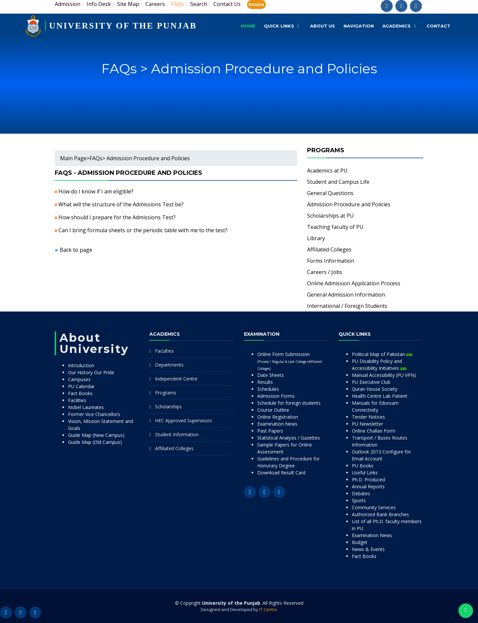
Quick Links (279, 26)
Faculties (164, 351)
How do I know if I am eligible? (95, 191)
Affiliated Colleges (329, 249)
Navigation (359, 26)
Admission (67, 4)
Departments (169, 365)
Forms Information (330, 260)
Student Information (177, 434)
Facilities (77, 400)
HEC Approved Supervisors (183, 420)
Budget (359, 542)
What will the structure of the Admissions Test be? (121, 204)
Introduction (81, 365)
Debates (361, 493)
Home (248, 26)
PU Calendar (81, 386)
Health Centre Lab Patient (379, 396)
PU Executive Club (371, 382)
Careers (155, 4)
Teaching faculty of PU (335, 227)
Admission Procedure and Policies (348, 204)
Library (316, 238)
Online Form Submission (289, 361)
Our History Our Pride (91, 372)
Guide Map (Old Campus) (95, 442)
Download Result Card (281, 472)
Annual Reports (368, 486)
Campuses (79, 379)
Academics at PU (327, 170)
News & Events (368, 549)
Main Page (73, 158)
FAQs (96, 158)
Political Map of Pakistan (382, 354)
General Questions (330, 193)
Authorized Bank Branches (380, 514)
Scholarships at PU (330, 215)
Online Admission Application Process (353, 283)
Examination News (277, 424)
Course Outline (273, 410)
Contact (438, 26)
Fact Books (80, 393)
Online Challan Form (373, 431)
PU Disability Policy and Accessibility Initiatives (379, 364)
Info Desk (99, 4)
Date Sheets (270, 375)
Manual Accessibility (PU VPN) (384, 375)
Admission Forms (276, 396)
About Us (322, 26)
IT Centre (268, 609)
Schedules (268, 389)
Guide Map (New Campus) (96, 435)
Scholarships (168, 406)
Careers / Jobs (324, 272)
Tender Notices (368, 417)
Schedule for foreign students (289, 403)
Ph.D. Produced (368, 479)
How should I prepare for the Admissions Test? (117, 217)
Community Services (374, 507)
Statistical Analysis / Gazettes (288, 438)
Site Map (128, 4)
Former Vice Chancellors (94, 414)
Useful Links (365, 472)
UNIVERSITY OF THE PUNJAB (123, 26)
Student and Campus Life (338, 181)
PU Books (362, 465)
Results (265, 382)
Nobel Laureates (86, 407)
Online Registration (277, 417)
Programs (165, 392)
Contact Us (227, 4)
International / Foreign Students (347, 306)
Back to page (76, 249)
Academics (396, 26)
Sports (359, 500)
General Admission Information (346, 294)
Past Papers (270, 431)
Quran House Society (374, 389)
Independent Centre (176, 379)
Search (198, 4)
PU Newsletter (367, 424)
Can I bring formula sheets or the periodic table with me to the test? (142, 230)
